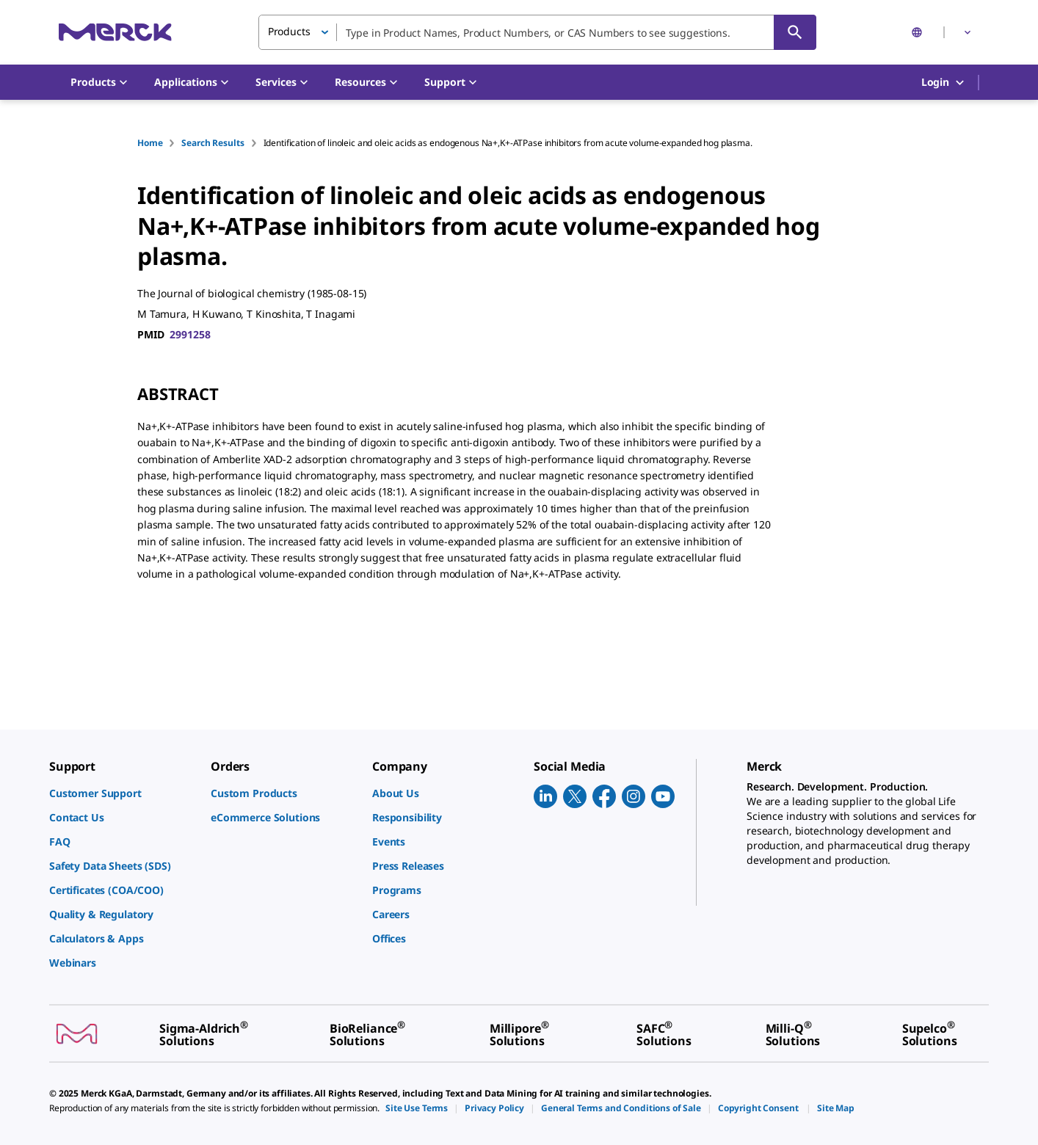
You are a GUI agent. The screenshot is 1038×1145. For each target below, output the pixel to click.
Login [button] (943, 82)
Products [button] (289, 31)
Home (149, 143)
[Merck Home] (115, 31)
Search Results (212, 143)
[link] (122, 793)
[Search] (795, 32)
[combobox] (537, 32)
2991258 (190, 334)
